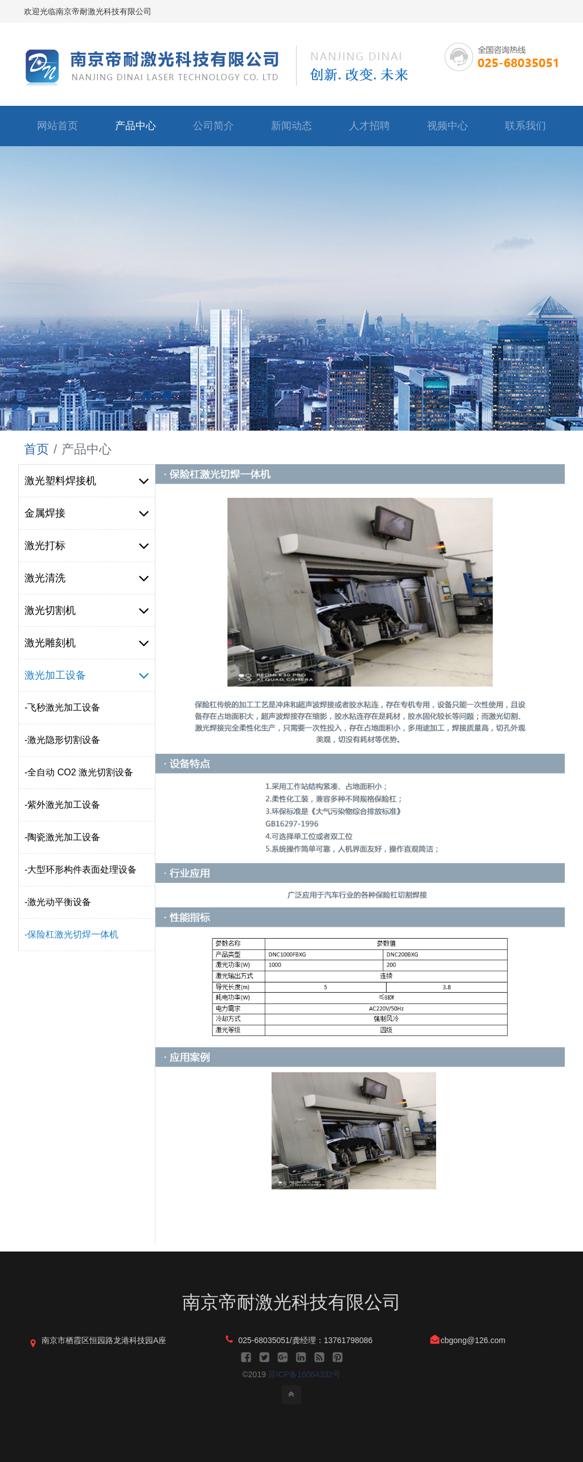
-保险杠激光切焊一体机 (71, 934)
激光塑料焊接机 (86, 480)
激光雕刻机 (86, 643)
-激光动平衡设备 (57, 902)
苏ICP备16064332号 (304, 1374)
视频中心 (447, 125)
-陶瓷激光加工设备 (62, 837)
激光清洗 (86, 578)
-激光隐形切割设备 (62, 740)
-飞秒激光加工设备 (62, 707)
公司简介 (213, 125)
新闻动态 (291, 125)
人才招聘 (369, 125)
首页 (36, 449)
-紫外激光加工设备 (62, 805)
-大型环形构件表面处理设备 (80, 869)
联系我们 (525, 125)
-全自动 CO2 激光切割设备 (78, 772)
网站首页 (57, 125)
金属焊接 (86, 513)
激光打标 (86, 545)
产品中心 (135, 125)
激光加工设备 (86, 675)
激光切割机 (86, 610)
